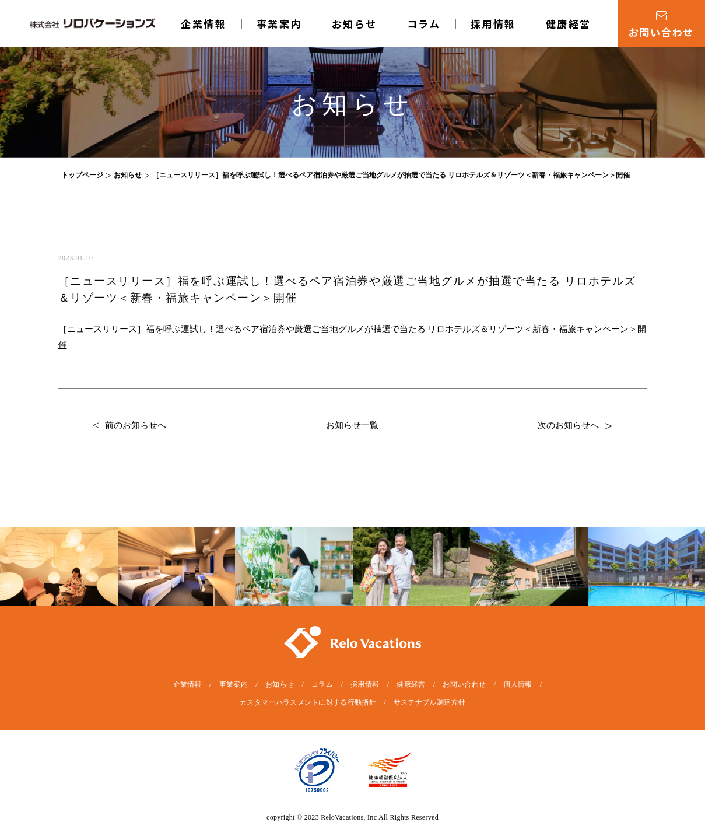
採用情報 (493, 23)
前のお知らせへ (129, 425)
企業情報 (203, 23)
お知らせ (354, 23)
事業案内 (279, 23)
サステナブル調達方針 (429, 702)
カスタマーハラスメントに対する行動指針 (308, 702)
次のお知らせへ (575, 425)
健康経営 (568, 23)
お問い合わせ (464, 684)
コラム (424, 23)
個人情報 (517, 684)
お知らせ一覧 (352, 425)
